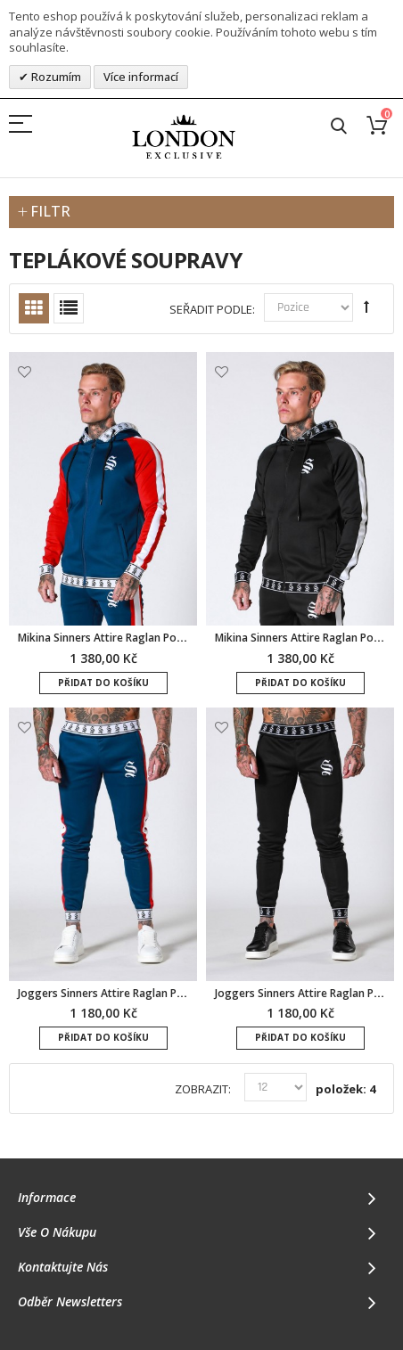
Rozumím (55, 77)
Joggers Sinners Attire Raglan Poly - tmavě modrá (145, 993)
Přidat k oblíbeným (24, 372)
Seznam (68, 308)
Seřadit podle (210, 309)
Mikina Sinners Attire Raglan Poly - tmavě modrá (141, 637)
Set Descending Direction (366, 306)
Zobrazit (201, 1089)
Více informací (140, 77)
